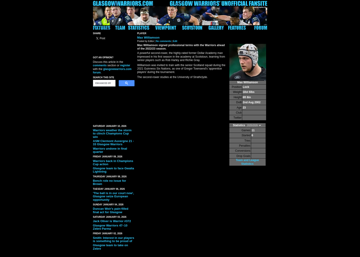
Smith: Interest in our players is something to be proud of (113, 239)
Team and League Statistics (247, 162)
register (125, 65)
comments (100, 65)
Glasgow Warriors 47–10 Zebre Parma (110, 227)
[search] (103, 83)
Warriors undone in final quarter (110, 150)
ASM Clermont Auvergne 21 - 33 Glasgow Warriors (113, 142)
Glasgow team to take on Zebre (110, 246)
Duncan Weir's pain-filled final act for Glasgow (111, 210)
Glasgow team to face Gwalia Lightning (113, 170)
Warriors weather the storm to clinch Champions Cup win (112, 133)
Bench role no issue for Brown (109, 182)
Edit (175, 41)
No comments (163, 41)
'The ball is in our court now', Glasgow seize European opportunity (113, 196)
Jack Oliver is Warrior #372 (112, 221)
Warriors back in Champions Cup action (113, 162)
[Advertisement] (113, 104)
